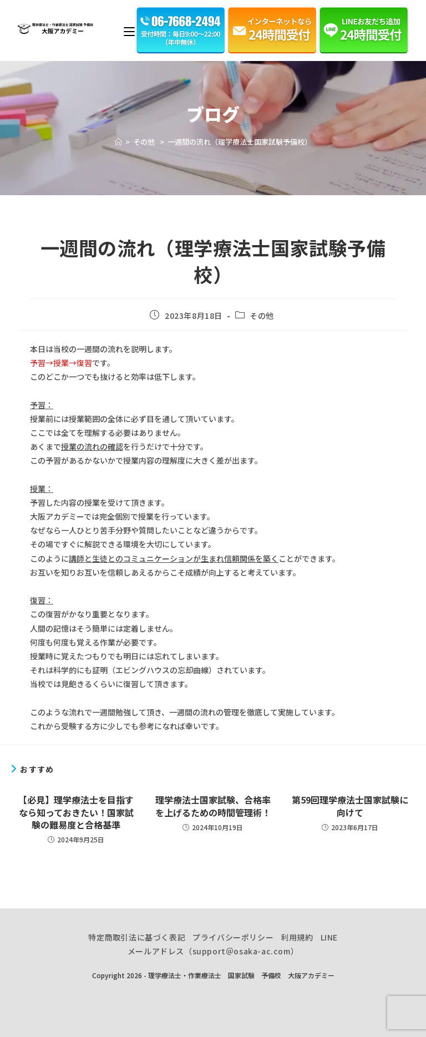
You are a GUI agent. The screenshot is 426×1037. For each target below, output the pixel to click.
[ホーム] (118, 141)
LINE (329, 937)
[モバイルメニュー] (129, 30)
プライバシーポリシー (232, 937)
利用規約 (297, 937)
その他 (263, 315)
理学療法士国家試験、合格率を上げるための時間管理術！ (213, 806)
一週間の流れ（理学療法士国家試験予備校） (240, 141)
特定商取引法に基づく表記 (136, 937)
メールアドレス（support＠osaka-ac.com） (213, 951)
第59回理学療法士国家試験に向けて (350, 806)
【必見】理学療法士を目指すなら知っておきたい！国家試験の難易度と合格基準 (76, 812)
